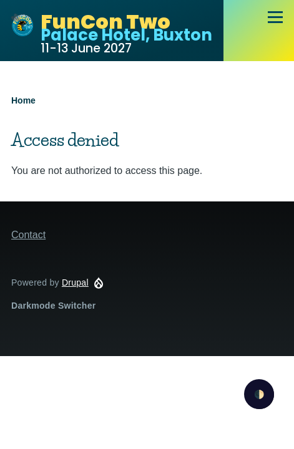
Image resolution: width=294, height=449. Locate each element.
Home (23, 100)
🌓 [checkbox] (259, 394)
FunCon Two (105, 21)
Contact (28, 234)
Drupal (75, 282)
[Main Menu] (275, 17)
